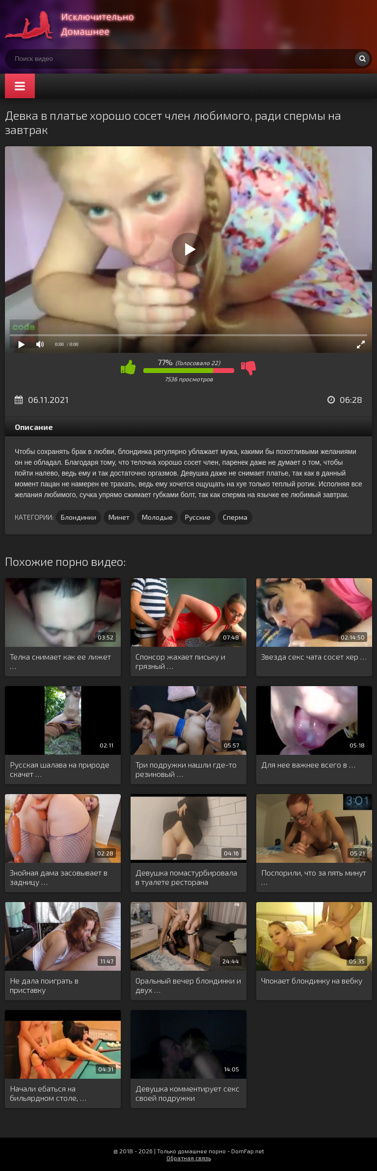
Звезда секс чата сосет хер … (314, 656)
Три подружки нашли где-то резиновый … (186, 769)
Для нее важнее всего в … (308, 764)
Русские (198, 517)
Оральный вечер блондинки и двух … (188, 985)
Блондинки (78, 517)
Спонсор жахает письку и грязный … (180, 661)
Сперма (235, 517)
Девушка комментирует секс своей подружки (187, 1093)
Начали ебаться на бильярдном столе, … (48, 1093)
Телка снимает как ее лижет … (60, 661)
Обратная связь (188, 1157)
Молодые (157, 517)
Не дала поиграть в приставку (44, 985)
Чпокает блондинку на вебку (311, 980)
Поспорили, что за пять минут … (313, 877)
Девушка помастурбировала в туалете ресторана (186, 877)
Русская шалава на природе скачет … (59, 769)
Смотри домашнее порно (78, 24)
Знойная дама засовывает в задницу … (59, 877)
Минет (119, 517)
